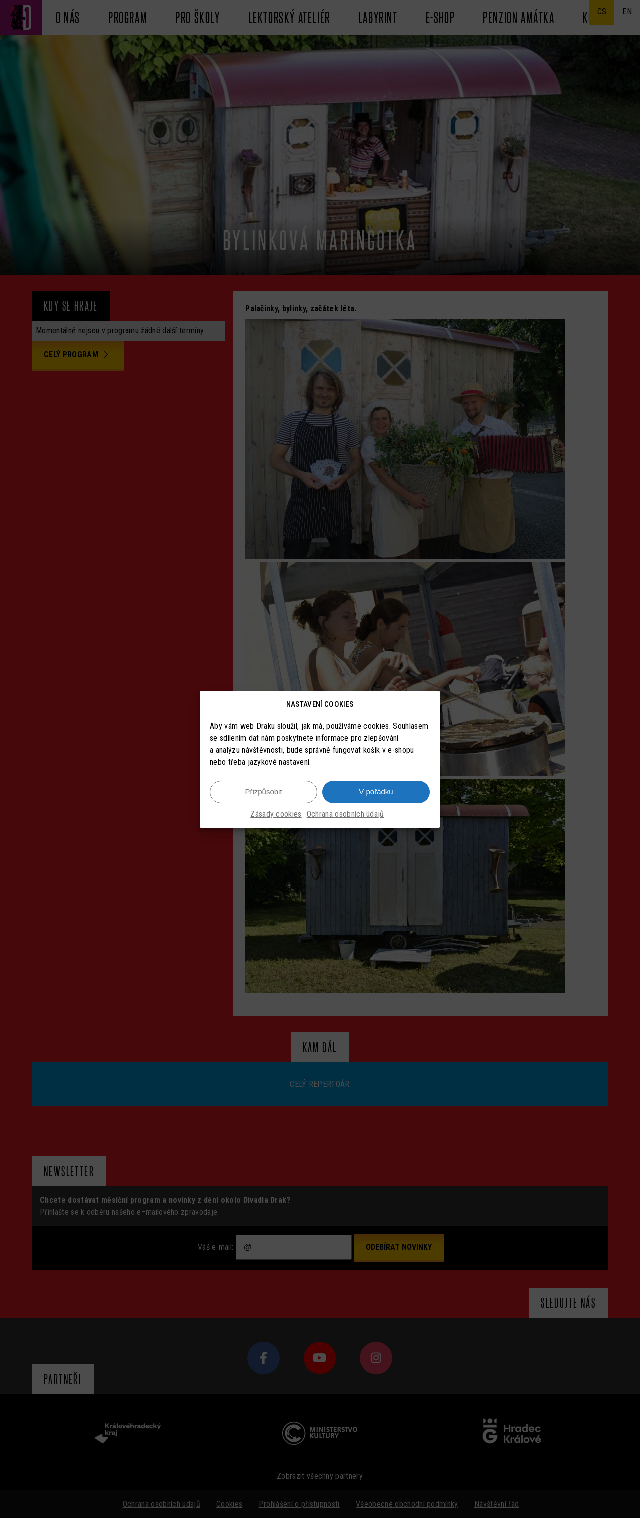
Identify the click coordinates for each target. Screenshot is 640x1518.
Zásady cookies (276, 814)
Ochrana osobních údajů (345, 814)
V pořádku (376, 792)
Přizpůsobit (263, 792)
